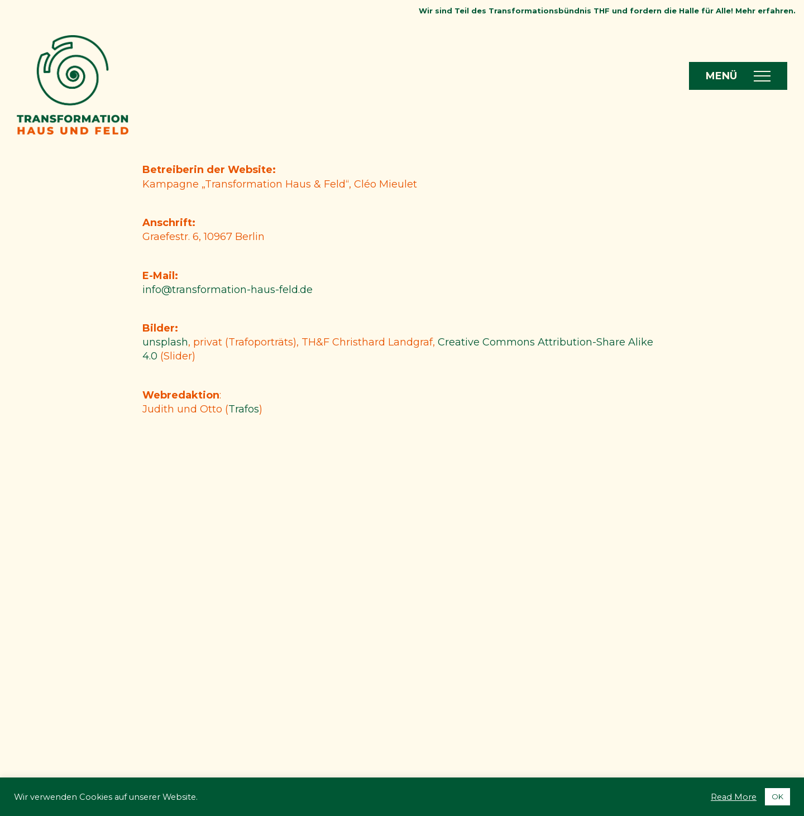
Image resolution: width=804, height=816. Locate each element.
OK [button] (777, 796)
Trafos (243, 409)
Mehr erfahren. (765, 10)
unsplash (165, 342)
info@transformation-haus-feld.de (227, 290)
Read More (734, 797)
